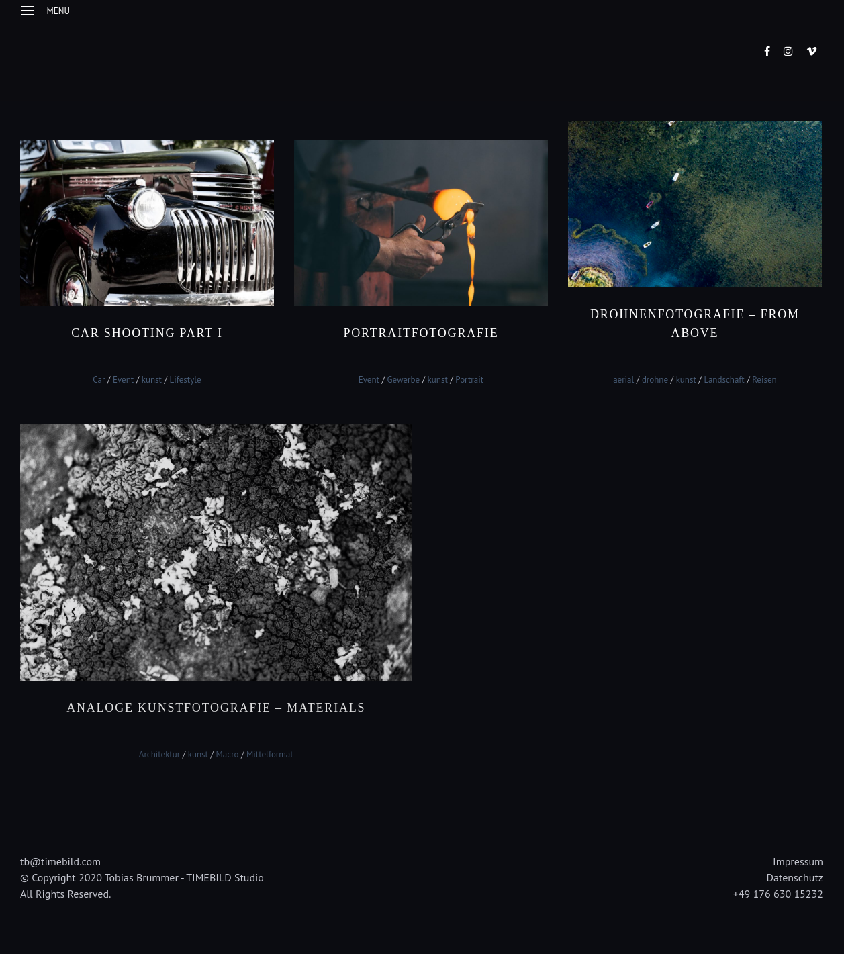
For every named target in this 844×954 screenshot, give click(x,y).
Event (123, 379)
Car (99, 379)
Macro (227, 753)
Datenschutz (795, 877)
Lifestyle (185, 379)
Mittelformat (269, 753)
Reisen (764, 379)
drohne (655, 379)
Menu (45, 11)
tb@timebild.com (60, 861)
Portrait (469, 379)
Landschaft (724, 379)
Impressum (798, 861)
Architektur (159, 753)
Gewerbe (403, 379)
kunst (152, 379)
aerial (623, 379)
